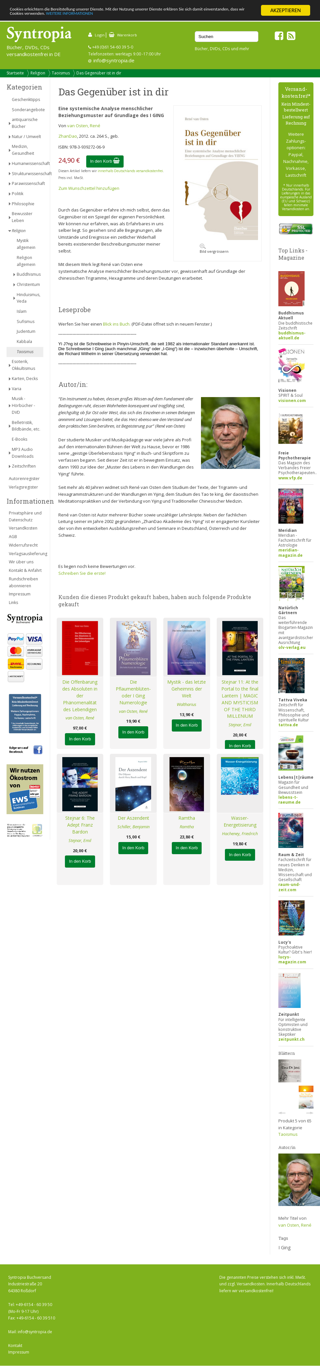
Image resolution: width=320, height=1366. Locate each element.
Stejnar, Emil (240, 725)
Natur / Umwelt (26, 136)
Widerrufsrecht (23, 545)
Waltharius (186, 704)
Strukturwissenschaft (27, 173)
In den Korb (105, 161)
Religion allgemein (26, 261)
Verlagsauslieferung (26, 553)
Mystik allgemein (26, 244)
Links (13, 602)
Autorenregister (24, 478)
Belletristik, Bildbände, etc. (26, 426)
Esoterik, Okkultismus (23, 365)
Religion (37, 73)
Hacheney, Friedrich (240, 833)
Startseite (15, 73)
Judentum (26, 331)
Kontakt (15, 1345)
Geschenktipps (26, 99)
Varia (16, 389)
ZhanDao (67, 136)
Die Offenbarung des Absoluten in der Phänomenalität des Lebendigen (79, 695)
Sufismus (25, 321)
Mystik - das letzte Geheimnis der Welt (186, 689)
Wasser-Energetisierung (240, 821)
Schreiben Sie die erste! (82, 573)
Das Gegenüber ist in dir (98, 73)
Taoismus (61, 73)
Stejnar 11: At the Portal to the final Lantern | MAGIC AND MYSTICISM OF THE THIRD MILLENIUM (239, 699)
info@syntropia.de (113, 60)
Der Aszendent (133, 818)
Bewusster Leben (22, 217)
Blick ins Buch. (116, 324)
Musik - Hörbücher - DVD (23, 405)
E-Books (19, 439)
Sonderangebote (27, 109)
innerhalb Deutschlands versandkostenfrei (130, 171)
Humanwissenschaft (27, 163)
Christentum (28, 284)
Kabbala (24, 341)
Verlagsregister (23, 487)
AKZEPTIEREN (285, 10)
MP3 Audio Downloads (22, 453)
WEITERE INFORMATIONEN (156, 16)
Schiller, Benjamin (133, 827)
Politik (17, 193)
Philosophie (23, 204)
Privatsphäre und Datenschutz (25, 516)
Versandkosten (23, 528)
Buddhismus (29, 274)
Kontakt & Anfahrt (25, 570)
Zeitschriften (24, 466)
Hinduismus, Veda (28, 298)
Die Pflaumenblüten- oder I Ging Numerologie (133, 692)
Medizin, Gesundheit (23, 150)
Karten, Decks (25, 378)
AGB (13, 536)
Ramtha (186, 818)
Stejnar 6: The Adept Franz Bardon (80, 825)
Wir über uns (21, 562)
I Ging (284, 1247)
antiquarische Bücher (25, 123)
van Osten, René (83, 126)
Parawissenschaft (27, 183)
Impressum (19, 594)
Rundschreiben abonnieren (23, 582)
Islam (22, 311)
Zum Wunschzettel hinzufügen (88, 188)
